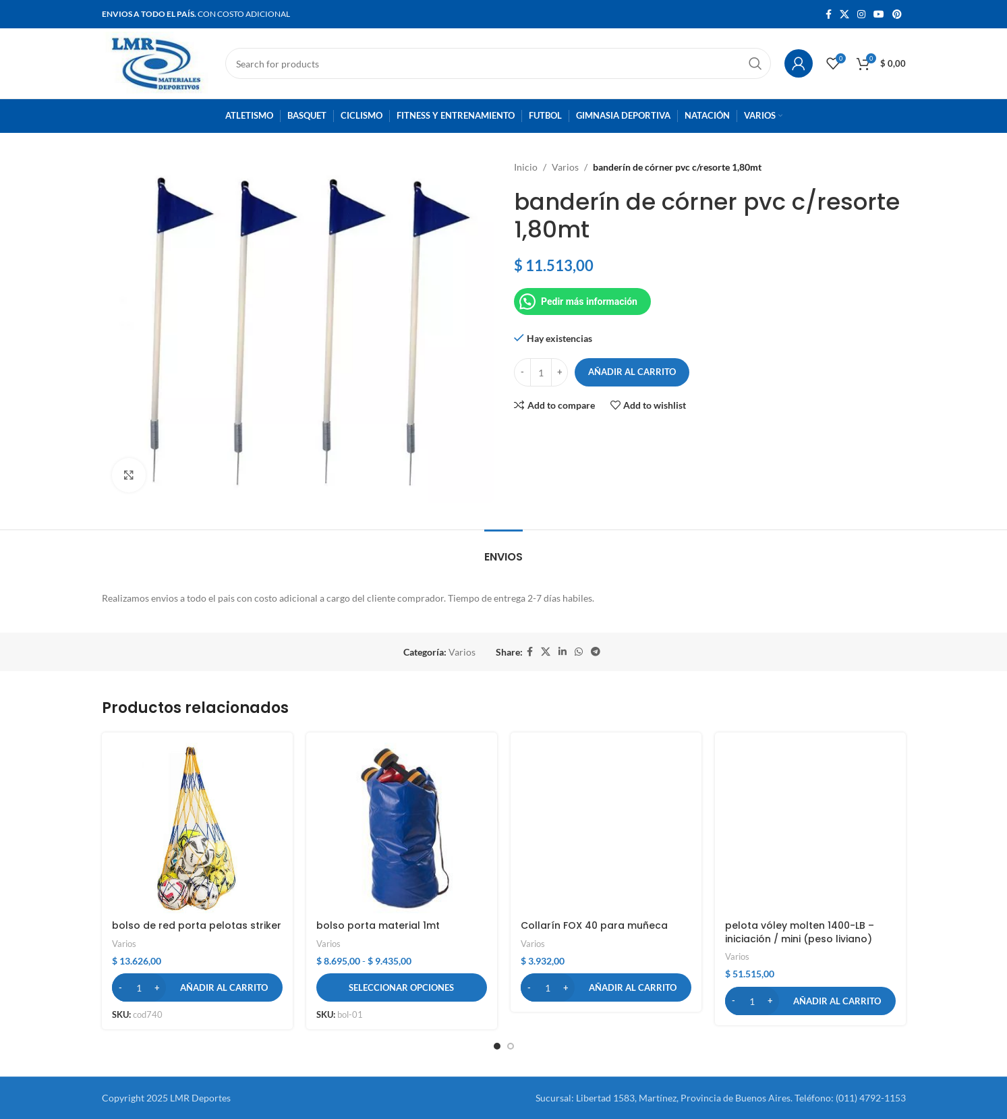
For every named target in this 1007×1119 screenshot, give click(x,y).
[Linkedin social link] (562, 652)
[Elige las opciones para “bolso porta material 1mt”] (401, 987)
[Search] (498, 63)
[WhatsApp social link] (579, 652)
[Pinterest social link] (897, 14)
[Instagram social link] (861, 14)
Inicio (526, 167)
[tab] (503, 550)
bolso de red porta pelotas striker (196, 925)
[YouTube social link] (878, 14)
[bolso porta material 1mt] (401, 828)
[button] (197, 987)
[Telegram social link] (595, 652)
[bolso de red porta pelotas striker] (197, 828)
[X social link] (844, 14)
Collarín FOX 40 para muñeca (594, 925)
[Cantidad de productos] (541, 372)
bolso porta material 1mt (378, 925)
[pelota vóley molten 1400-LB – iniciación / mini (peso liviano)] (810, 828)
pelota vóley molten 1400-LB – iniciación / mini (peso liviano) (799, 932)
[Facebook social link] (829, 14)
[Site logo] (157, 62)
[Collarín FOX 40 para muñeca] (606, 828)
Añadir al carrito (632, 371)
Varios (565, 167)
